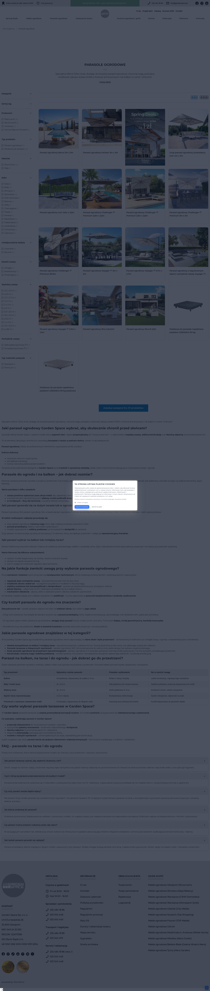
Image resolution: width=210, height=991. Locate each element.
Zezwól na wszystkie (82, 507)
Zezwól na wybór (97, 507)
